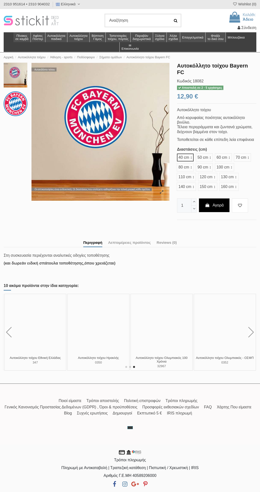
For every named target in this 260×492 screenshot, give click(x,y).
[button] (173, 37)
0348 (224, 362)
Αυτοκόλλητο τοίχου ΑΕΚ (225, 358)
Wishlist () (244, 4)
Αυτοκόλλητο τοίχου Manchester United (98, 358)
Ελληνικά (68, 4)
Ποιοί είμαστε (70, 401)
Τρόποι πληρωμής (182, 401)
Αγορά (214, 205)
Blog (68, 413)
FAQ (208, 407)
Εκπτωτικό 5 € (149, 413)
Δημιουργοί (122, 413)
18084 (98, 362)
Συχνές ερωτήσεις (92, 413)
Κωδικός (184, 81)
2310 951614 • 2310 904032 (27, 4)
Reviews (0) (167, 242)
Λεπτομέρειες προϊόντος (129, 242)
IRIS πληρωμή (179, 413)
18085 (161, 362)
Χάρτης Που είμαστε (234, 407)
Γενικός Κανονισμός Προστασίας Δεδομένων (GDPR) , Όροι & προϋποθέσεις (71, 407)
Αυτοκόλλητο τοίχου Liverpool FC (161, 358)
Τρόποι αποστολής (102, 401)
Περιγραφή (92, 242)
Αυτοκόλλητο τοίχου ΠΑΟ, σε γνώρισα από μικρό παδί (35, 360)
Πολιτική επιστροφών (142, 401)
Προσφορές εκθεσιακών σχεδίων (170, 407)
